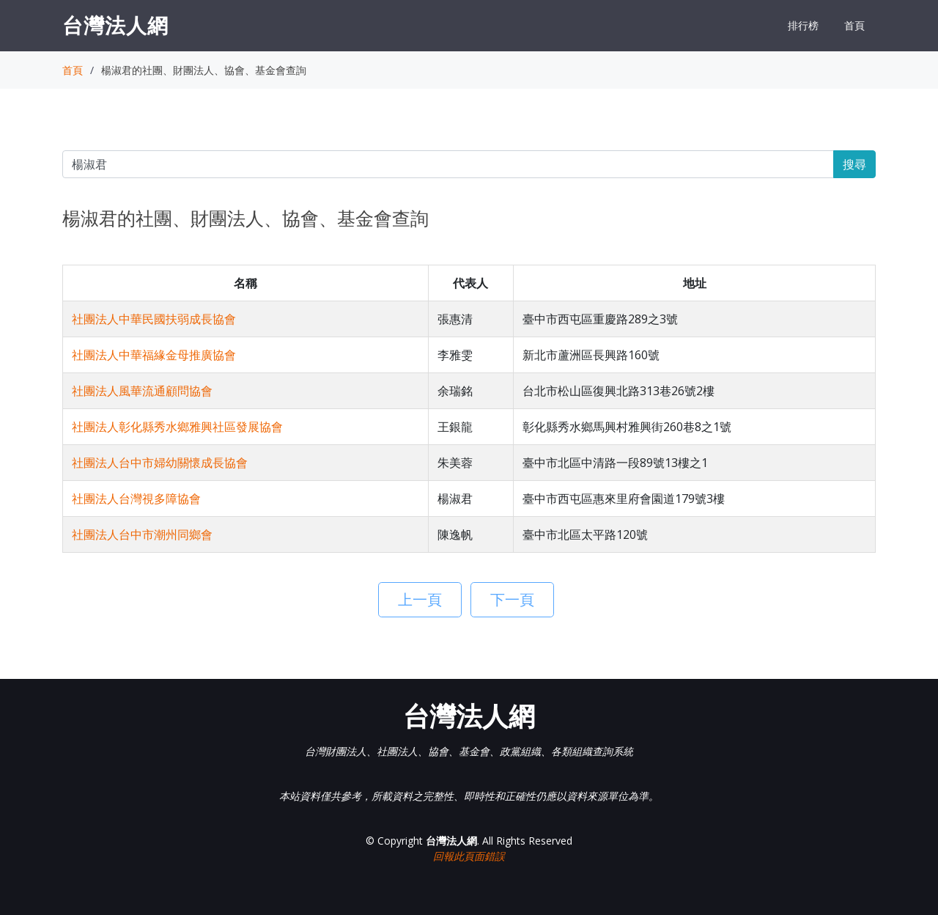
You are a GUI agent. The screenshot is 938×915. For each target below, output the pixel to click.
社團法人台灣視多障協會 (136, 498)
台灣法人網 (115, 25)
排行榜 (803, 25)
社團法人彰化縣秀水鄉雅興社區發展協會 (177, 427)
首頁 (854, 25)
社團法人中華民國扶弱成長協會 (154, 319)
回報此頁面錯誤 (469, 856)
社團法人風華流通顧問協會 (142, 391)
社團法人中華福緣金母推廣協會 (154, 355)
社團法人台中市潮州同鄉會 (142, 534)
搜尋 (854, 164)
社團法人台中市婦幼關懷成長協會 (160, 463)
